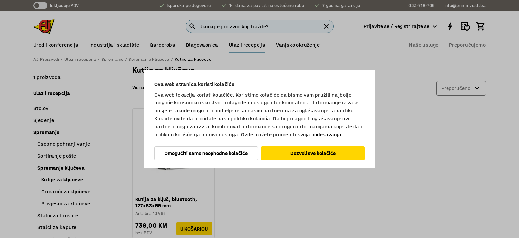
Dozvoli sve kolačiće (313, 153)
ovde (180, 118)
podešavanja (326, 134)
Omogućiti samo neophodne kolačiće (206, 153)
